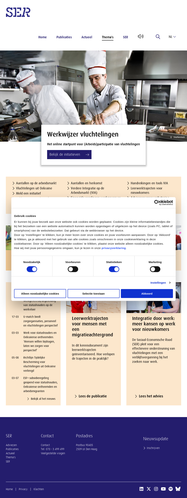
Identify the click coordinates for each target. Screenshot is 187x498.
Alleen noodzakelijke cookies (40, 293)
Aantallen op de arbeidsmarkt (36, 183)
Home (42, 37)
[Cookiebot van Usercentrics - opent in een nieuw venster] (157, 202)
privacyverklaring (114, 247)
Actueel (86, 37)
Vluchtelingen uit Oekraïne (34, 188)
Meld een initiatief (28, 193)
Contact (45, 445)
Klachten (39, 489)
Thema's (107, 37)
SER (125, 37)
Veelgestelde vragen (53, 453)
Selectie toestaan (93, 293)
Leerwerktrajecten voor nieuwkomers (146, 190)
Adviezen (11, 445)
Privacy (23, 489)
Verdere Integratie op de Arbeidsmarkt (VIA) (87, 190)
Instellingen (158, 282)
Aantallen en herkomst (86, 183)
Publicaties (64, 37)
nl (172, 37)
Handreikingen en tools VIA (149, 183)
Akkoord (146, 293)
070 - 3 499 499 (55, 449)
